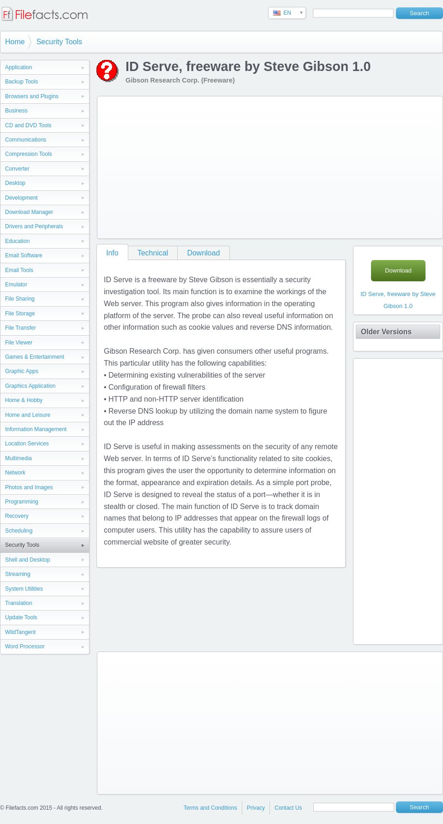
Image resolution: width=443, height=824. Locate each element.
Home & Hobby (23, 400)
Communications (25, 139)
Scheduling (18, 531)
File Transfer (20, 328)
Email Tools (19, 270)
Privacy (256, 808)
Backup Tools (21, 81)
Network (15, 472)
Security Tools (59, 42)
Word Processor (25, 646)
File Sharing (20, 299)
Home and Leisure (27, 415)
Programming (21, 501)
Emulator (16, 284)
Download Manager (29, 212)
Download (203, 253)
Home (15, 42)
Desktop (15, 183)
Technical (153, 253)
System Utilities (24, 589)
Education (17, 241)
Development (21, 198)
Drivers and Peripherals (34, 226)
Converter (17, 169)
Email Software (23, 255)
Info (112, 253)
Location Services (27, 443)
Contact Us (288, 808)
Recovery (17, 516)
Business (16, 110)
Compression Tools (28, 154)
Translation (18, 603)
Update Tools (21, 617)
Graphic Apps (21, 371)
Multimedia (18, 458)
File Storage (20, 313)
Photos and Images (29, 487)
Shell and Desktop (27, 560)
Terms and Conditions (210, 808)
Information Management (35, 429)
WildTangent (20, 632)
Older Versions (386, 332)
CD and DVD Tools (28, 125)
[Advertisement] (181, 165)
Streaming (17, 574)
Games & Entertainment (34, 357)
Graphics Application (30, 386)
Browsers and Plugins (32, 96)
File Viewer (18, 342)
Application (18, 67)
